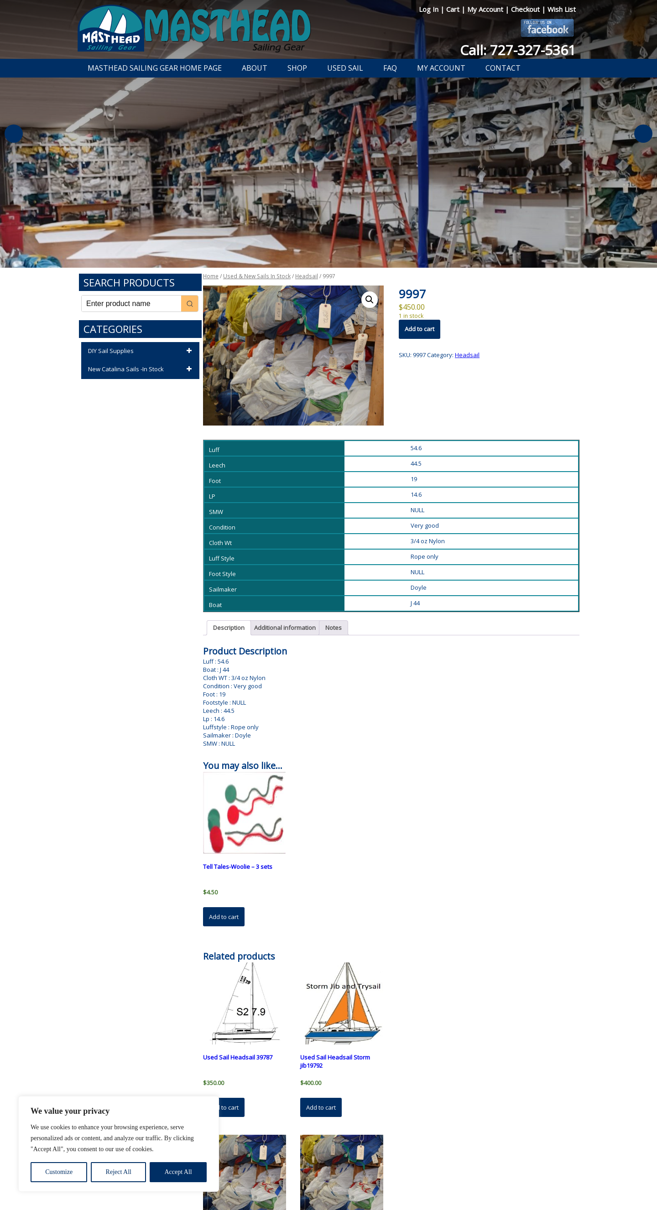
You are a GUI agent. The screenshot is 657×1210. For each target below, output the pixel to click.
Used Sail (345, 68)
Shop (297, 68)
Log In (429, 9)
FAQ (390, 68)
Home (211, 276)
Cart (453, 9)
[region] (118, 1144)
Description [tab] (229, 627)
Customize (59, 1171)
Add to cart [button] (224, 917)
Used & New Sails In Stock (257, 276)
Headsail (306, 276)
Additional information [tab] (285, 627)
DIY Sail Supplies (141, 351)
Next (643, 134)
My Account (486, 9)
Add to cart (419, 329)
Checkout (526, 9)
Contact (503, 68)
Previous (14, 134)
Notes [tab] (333, 627)
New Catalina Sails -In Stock (141, 369)
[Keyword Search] (131, 304)
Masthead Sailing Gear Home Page (155, 68)
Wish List (562, 9)
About (254, 68)
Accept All (178, 1171)
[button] (369, 299)
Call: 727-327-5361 (518, 50)
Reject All (118, 1171)
